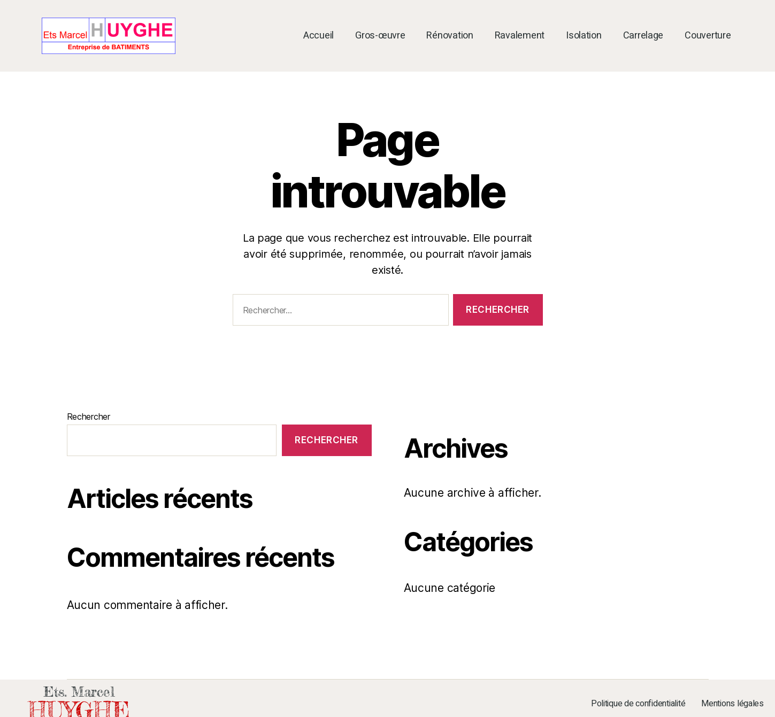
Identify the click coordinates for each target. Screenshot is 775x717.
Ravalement (519, 35)
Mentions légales (732, 703)
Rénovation (449, 35)
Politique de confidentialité (638, 703)
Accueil (318, 35)
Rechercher (88, 416)
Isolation (584, 35)
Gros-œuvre (380, 35)
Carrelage (643, 35)
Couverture (708, 35)
